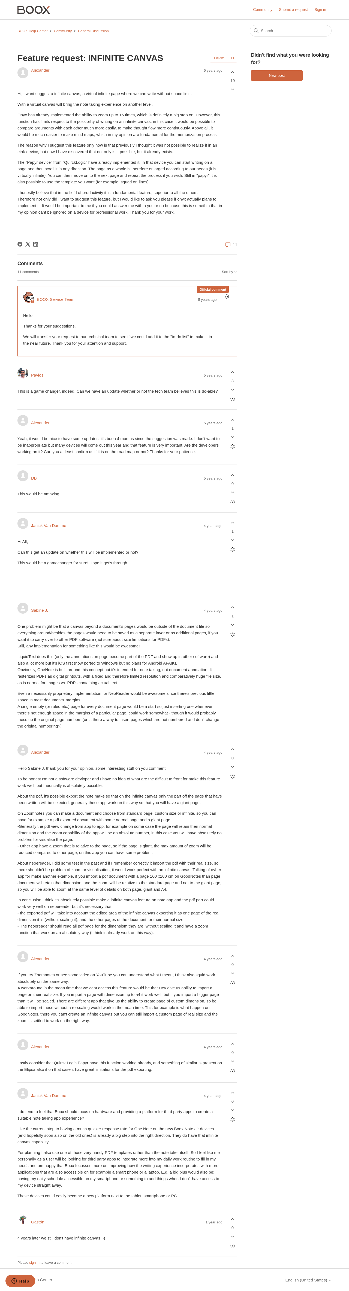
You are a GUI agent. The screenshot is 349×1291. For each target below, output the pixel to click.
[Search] (290, 30)
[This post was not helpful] (232, 89)
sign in (34, 1262)
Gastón (37, 1222)
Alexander (40, 70)
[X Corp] (27, 244)
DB (34, 478)
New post (277, 75)
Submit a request (293, 9)
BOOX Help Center (32, 31)
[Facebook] (19, 244)
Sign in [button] (320, 9)
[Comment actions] (226, 296)
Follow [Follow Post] (219, 58)
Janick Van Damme (48, 525)
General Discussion (93, 31)
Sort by (229, 272)
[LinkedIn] (35, 244)
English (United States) (308, 1280)
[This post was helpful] (232, 72)
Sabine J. (39, 610)
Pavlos (37, 375)
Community (262, 9)
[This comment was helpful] (232, 372)
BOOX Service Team (55, 299)
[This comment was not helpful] (232, 389)
